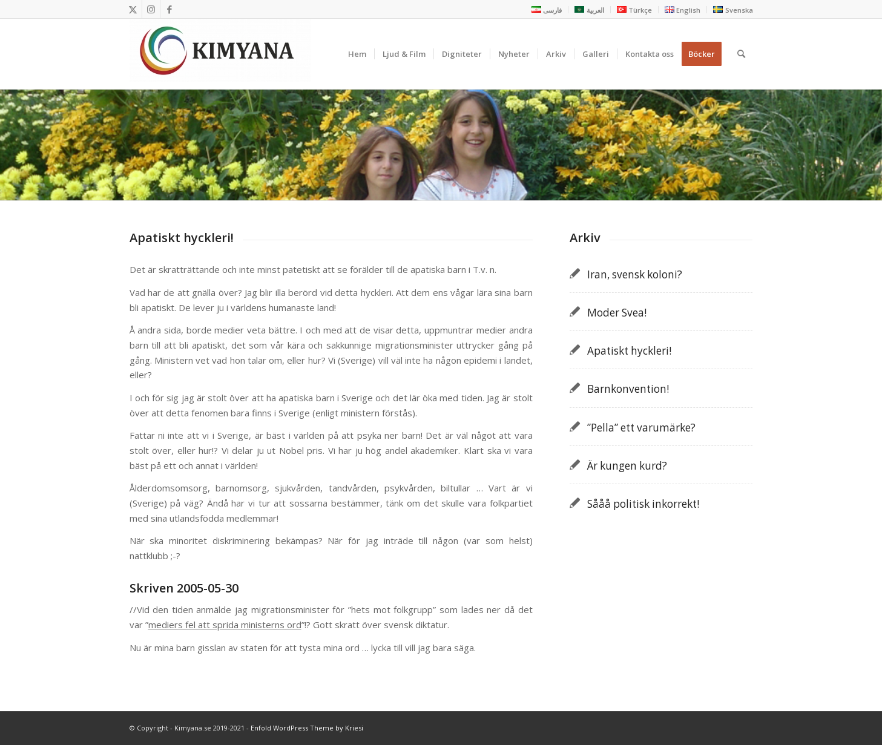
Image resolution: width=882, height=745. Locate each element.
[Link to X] (133, 9)
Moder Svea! (617, 313)
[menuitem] (546, 9)
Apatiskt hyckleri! (629, 351)
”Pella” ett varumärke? (641, 428)
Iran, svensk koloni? (634, 274)
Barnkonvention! (628, 389)
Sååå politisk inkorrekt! (643, 504)
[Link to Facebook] (169, 9)
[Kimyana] (220, 54)
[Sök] (741, 54)
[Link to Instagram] (151, 9)
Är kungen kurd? (627, 466)
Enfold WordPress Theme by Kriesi (307, 727)
